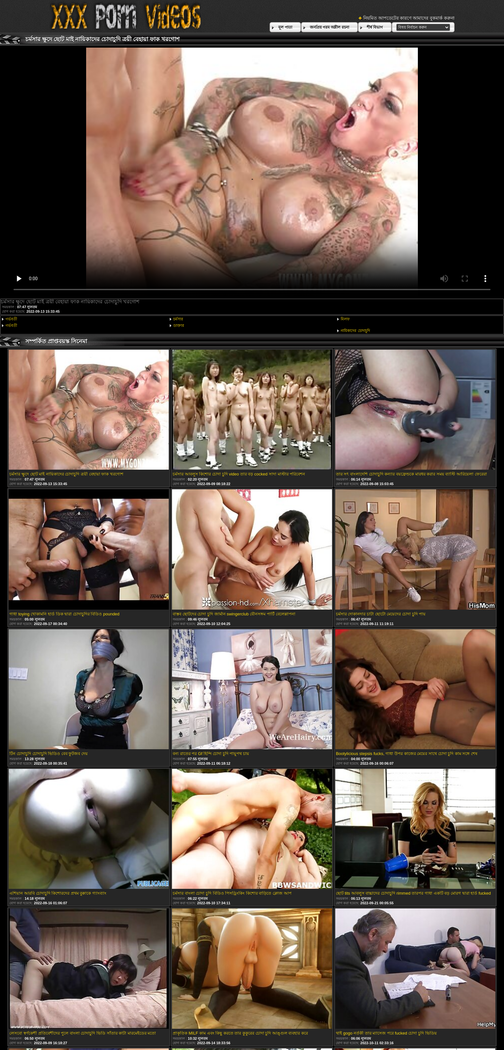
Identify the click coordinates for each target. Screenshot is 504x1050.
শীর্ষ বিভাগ (375, 27)
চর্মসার (178, 319)
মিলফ (345, 319)
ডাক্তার (178, 325)
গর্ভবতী (11, 319)
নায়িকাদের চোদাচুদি (355, 330)
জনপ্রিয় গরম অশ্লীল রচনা (329, 27)
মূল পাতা (285, 27)
